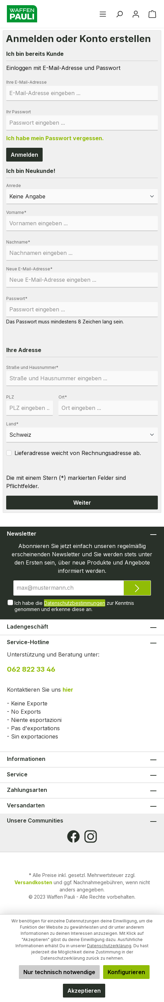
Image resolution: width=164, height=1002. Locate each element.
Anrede (13, 185)
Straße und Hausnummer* (32, 367)
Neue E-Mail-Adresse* (29, 268)
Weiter (82, 502)
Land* (12, 423)
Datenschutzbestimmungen (74, 603)
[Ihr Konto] (136, 14)
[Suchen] (119, 14)
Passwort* (17, 298)
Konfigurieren (126, 972)
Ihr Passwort (18, 111)
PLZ (10, 397)
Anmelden (24, 154)
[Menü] (103, 14)
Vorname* (16, 212)
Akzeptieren (84, 990)
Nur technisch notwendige (59, 972)
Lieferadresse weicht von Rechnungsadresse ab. (77, 453)
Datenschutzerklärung (109, 945)
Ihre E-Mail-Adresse (26, 82)
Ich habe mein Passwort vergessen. (55, 138)
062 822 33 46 (31, 669)
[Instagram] (90, 836)
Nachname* (18, 242)
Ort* (62, 397)
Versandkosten (33, 882)
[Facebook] (73, 836)
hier (68, 689)
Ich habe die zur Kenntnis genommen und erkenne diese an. (74, 605)
